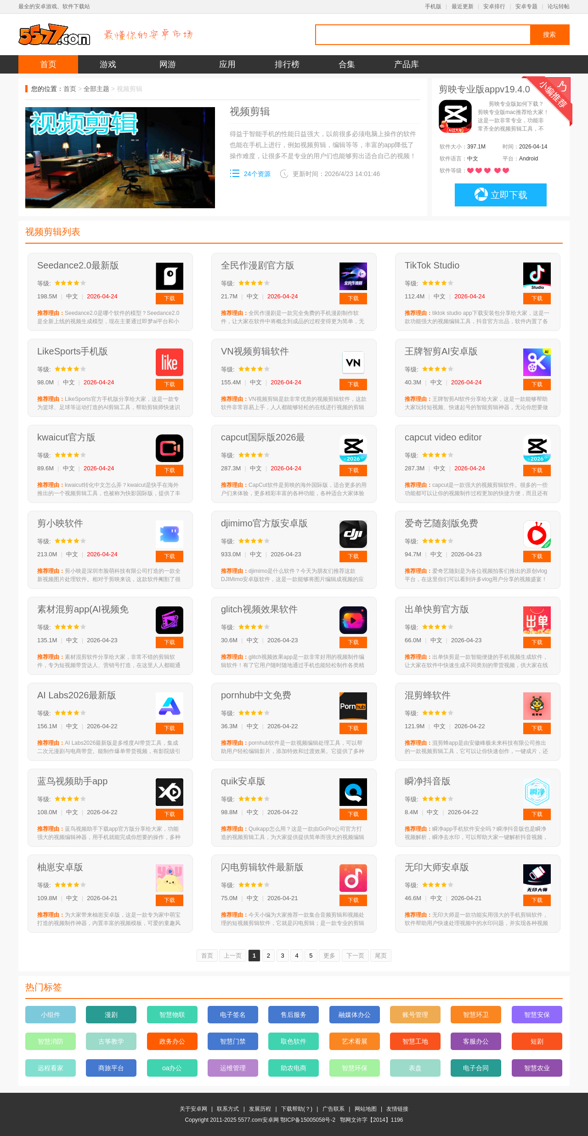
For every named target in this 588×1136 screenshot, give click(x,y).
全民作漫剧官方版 (257, 265)
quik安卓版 (243, 781)
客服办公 (476, 1041)
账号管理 (415, 1014)
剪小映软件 (60, 523)
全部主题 (96, 88)
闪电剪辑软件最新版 (262, 867)
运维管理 (233, 1068)
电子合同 (476, 1068)
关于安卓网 (193, 1109)
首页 (48, 64)
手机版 (433, 6)
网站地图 (366, 1109)
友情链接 (397, 1109)
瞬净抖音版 (428, 781)
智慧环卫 (476, 1014)
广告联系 (333, 1109)
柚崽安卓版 (60, 867)
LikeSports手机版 (72, 351)
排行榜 (287, 64)
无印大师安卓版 (437, 867)
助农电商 (293, 1068)
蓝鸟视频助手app (72, 781)
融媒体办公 (355, 1014)
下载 (169, 298)
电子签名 (233, 1014)
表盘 (415, 1068)
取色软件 (293, 1041)
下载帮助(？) (296, 1109)
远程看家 (50, 1068)
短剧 (537, 1041)
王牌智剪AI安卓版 (441, 351)
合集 (347, 64)
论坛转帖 (559, 6)
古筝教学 (111, 1041)
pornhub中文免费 (256, 695)
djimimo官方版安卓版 (264, 523)
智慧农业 (537, 1068)
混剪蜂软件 (428, 695)
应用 (227, 64)
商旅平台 (111, 1068)
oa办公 (172, 1068)
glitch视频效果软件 (259, 609)
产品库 (406, 64)
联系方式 (228, 1109)
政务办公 (172, 1041)
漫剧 (111, 1014)
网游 (167, 64)
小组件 (50, 1014)
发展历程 (260, 1109)
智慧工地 (415, 1041)
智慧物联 (172, 1014)
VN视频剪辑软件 (255, 351)
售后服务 (293, 1014)
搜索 (549, 34)
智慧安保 (537, 1014)
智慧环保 (355, 1068)
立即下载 (501, 194)
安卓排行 (494, 6)
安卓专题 (526, 6)
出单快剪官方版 (437, 609)
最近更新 (463, 6)
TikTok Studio (432, 265)
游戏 (108, 64)
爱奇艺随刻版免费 (441, 523)
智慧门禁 (233, 1041)
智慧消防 (50, 1041)
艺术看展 (355, 1041)
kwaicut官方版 (66, 437)
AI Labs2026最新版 (76, 695)
